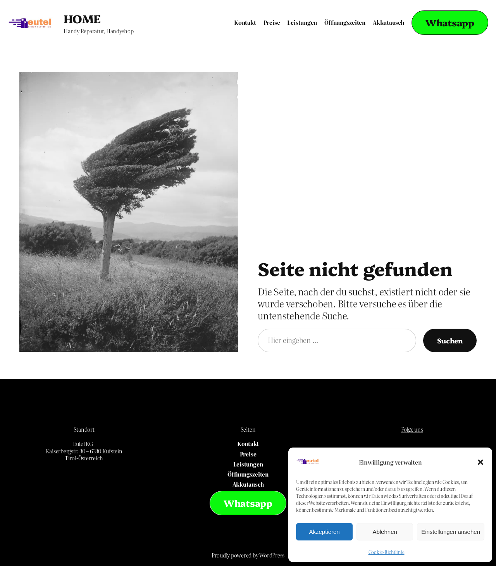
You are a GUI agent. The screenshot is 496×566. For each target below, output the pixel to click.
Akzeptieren (324, 531)
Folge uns (412, 429)
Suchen (450, 340)
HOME (82, 18)
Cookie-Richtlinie (387, 552)
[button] (480, 462)
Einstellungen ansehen (450, 531)
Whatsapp (449, 22)
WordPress (271, 555)
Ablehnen (384, 531)
